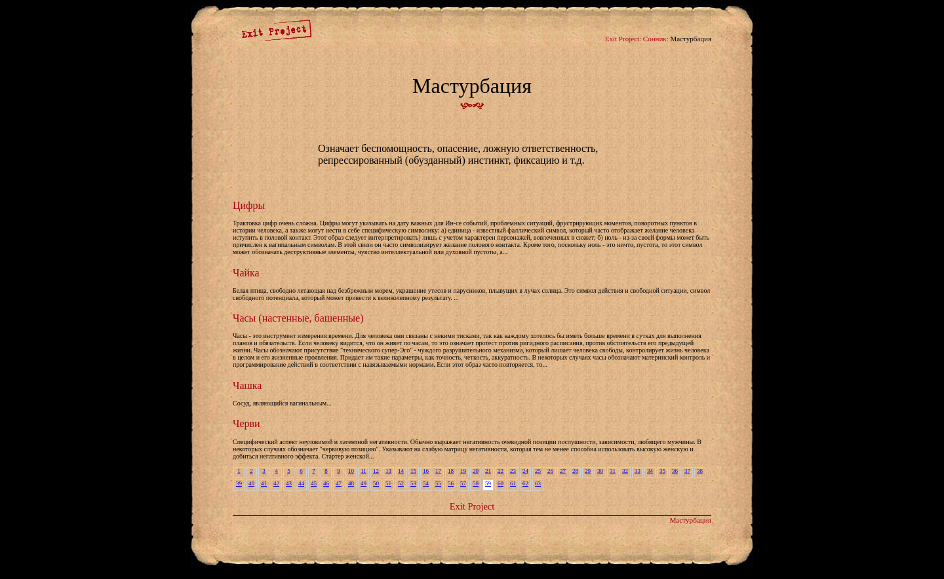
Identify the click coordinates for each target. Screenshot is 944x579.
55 (438, 483)
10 (351, 471)
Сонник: (656, 39)
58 (476, 483)
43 (289, 483)
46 (326, 483)
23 (513, 471)
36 (675, 471)
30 (600, 471)
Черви (246, 423)
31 (613, 471)
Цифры (249, 205)
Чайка (246, 272)
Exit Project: (623, 39)
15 (413, 471)
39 (239, 483)
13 (388, 471)
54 (426, 483)
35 (662, 471)
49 (363, 483)
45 (314, 483)
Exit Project (472, 506)
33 (637, 471)
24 (525, 471)
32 (625, 471)
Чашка (247, 385)
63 (538, 483)
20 (476, 471)
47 (339, 483)
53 (413, 483)
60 (500, 483)
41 (264, 483)
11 (363, 471)
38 (700, 471)
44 (301, 483)
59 (488, 483)
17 (438, 471)
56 (451, 483)
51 (388, 483)
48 (351, 483)
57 (463, 483)
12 (376, 471)
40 (251, 483)
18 (451, 471)
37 (687, 471)
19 (463, 471)
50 (376, 483)
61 (513, 483)
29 (588, 471)
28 (575, 471)
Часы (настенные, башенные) (298, 318)
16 (426, 471)
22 (500, 471)
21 (488, 471)
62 (525, 483)
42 (276, 483)
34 (650, 471)
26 (550, 471)
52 (401, 483)
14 (401, 471)
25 (538, 471)
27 (563, 471)
